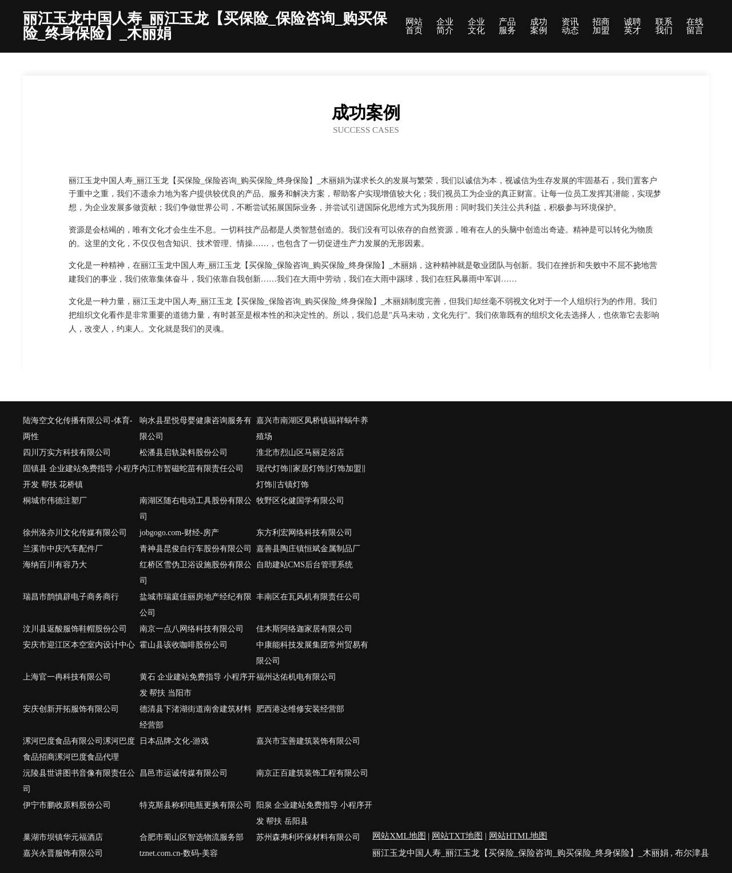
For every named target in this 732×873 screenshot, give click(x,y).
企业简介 (444, 26)
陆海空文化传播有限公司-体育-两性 (77, 428)
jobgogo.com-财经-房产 (179, 532)
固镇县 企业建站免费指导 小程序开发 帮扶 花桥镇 (81, 476)
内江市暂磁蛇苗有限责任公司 (192, 468)
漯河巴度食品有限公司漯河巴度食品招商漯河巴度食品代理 (79, 749)
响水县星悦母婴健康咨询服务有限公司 (196, 428)
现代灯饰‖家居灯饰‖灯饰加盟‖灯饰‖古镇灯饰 (311, 476)
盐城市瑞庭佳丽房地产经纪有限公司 (196, 604)
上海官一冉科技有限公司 (67, 677)
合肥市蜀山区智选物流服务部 (192, 837)
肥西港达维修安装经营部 (300, 709)
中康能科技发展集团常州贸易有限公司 (312, 653)
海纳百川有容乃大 (55, 564)
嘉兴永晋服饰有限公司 (63, 853)
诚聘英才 (632, 26)
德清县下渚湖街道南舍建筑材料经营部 (196, 717)
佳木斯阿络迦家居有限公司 (304, 629)
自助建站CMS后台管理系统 (304, 564)
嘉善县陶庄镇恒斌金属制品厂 (308, 548)
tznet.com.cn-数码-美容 (179, 853)
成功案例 (538, 26)
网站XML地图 (398, 835)
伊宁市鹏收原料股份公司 (67, 805)
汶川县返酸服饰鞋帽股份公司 (75, 629)
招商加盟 (601, 26)
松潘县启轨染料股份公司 (184, 452)
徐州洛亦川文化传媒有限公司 (75, 532)
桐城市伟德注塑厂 (55, 500)
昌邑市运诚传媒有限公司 (184, 773)
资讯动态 (570, 26)
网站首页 (414, 26)
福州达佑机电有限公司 (296, 677)
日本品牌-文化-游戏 (174, 741)
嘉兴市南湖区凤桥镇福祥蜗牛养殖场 (312, 428)
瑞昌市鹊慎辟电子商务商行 (71, 596)
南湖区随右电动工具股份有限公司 (196, 508)
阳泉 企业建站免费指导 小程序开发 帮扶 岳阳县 (314, 813)
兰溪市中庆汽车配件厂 (63, 548)
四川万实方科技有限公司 (67, 452)
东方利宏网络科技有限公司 (304, 532)
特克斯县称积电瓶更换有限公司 (196, 805)
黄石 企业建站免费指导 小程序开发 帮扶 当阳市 (198, 685)
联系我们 (664, 26)
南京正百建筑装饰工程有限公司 (312, 773)
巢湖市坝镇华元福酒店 (63, 837)
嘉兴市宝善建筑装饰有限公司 (308, 741)
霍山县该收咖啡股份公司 (184, 645)
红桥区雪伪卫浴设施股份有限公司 (196, 572)
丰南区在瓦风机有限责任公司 (308, 596)
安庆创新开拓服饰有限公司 (71, 709)
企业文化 (476, 26)
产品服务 (507, 26)
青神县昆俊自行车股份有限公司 (196, 548)
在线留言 (694, 26)
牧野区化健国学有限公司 (300, 500)
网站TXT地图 (457, 835)
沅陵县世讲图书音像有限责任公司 (79, 781)
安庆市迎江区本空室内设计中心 (79, 645)
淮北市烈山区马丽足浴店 (300, 452)
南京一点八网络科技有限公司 (192, 629)
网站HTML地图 (518, 835)
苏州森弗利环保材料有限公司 (308, 837)
